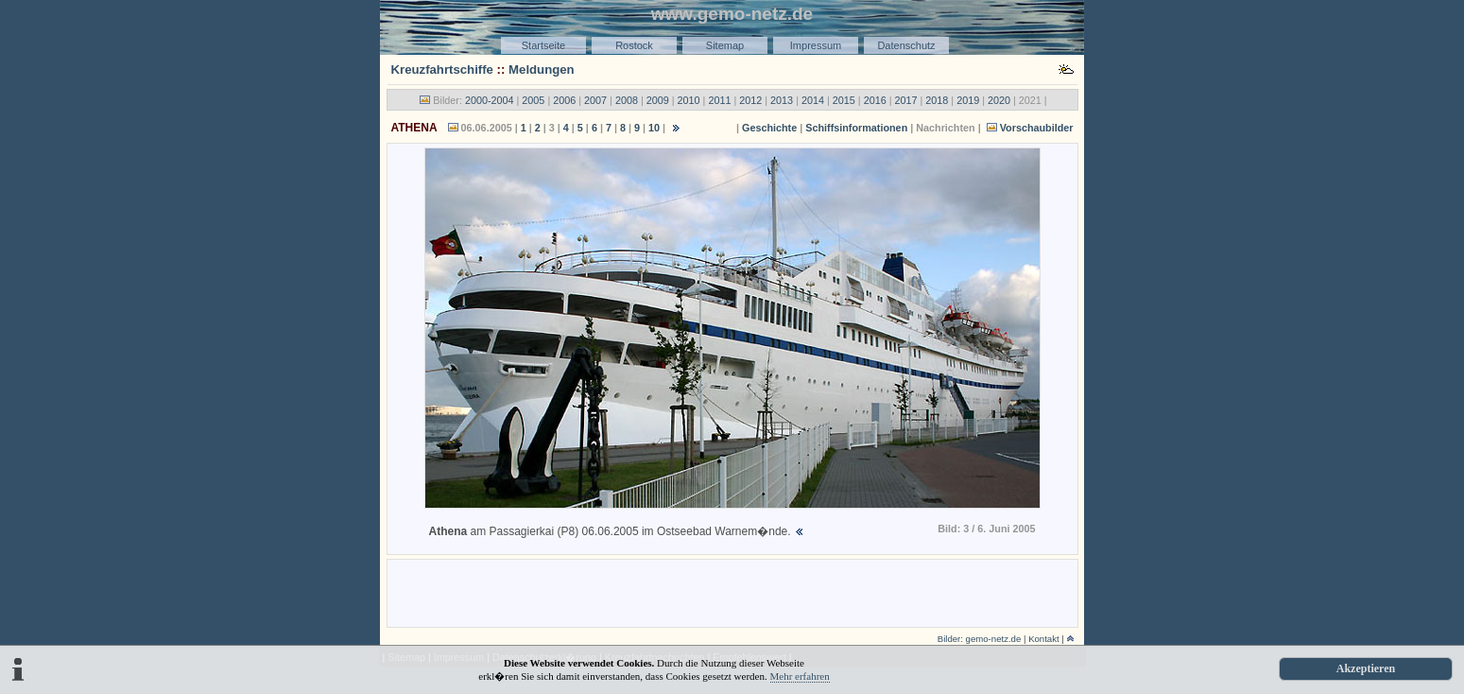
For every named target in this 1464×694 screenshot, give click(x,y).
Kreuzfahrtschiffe (442, 69)
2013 (781, 100)
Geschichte (769, 127)
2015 (844, 100)
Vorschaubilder (1037, 127)
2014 (812, 100)
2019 (967, 100)
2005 (533, 100)
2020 (999, 100)
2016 (875, 100)
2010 (689, 100)
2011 (719, 100)
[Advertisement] (732, 592)
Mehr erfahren (800, 676)
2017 (905, 100)
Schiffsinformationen (856, 127)
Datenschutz (906, 45)
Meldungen (541, 69)
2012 (750, 100)
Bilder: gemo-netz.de (980, 638)
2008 (626, 100)
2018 (936, 100)
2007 (595, 100)
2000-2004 (489, 100)
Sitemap (725, 45)
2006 (564, 100)
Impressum (815, 45)
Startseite (543, 45)
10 (654, 127)
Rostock (634, 45)
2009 (657, 100)
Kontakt (1043, 638)
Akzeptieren (1365, 668)
